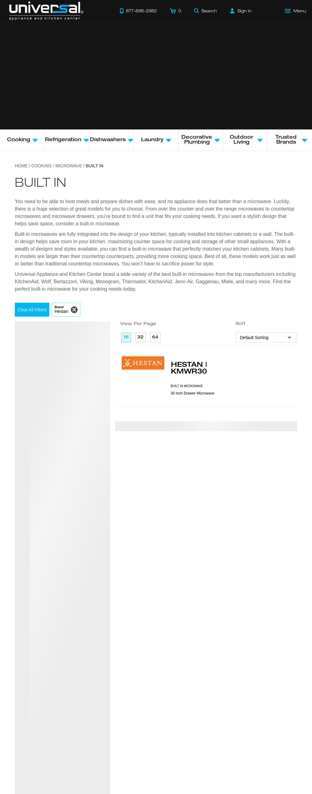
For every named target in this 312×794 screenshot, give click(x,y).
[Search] (205, 11)
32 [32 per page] (140, 337)
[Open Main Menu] (295, 11)
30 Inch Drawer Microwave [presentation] (192, 393)
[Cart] (175, 11)
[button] (32, 310)
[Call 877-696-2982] (138, 11)
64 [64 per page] (155, 337)
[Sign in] (241, 11)
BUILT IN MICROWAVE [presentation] (187, 386)
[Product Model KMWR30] (142, 382)
